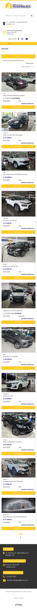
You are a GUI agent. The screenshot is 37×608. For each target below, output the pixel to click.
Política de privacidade (18, 598)
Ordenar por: (30, 63)
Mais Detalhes (18, 107)
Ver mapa (9, 26)
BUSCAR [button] (18, 56)
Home (4, 43)
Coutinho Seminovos (27, 103)
